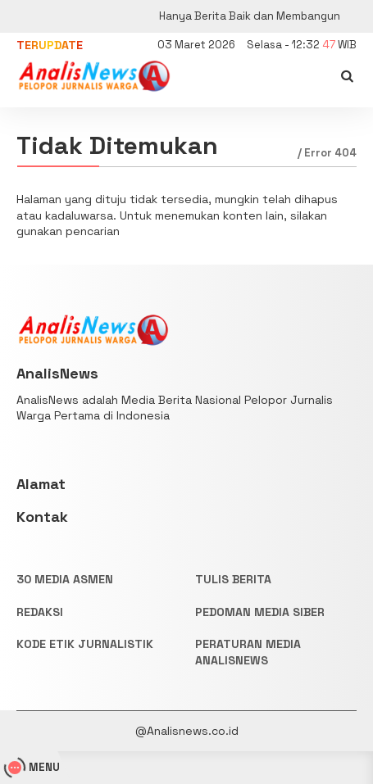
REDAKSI (39, 612)
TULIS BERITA (233, 579)
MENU (34, 767)
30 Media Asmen (64, 579)
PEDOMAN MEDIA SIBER (260, 612)
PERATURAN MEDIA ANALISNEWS (248, 652)
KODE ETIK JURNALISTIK (84, 644)
